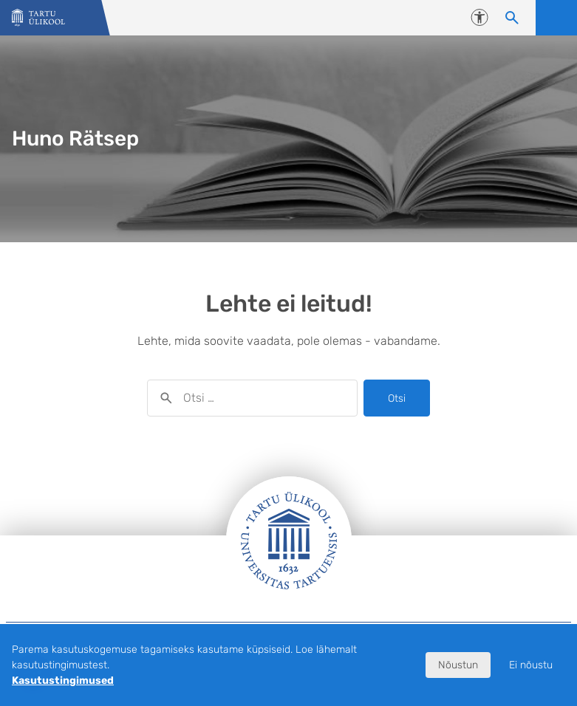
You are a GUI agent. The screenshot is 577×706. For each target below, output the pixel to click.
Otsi (397, 398)
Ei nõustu (531, 665)
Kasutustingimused (63, 680)
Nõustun (458, 665)
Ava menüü (556, 17)
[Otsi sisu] (512, 17)
